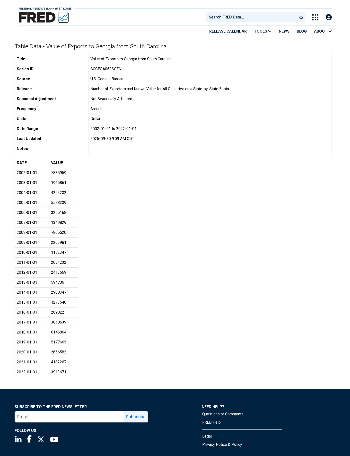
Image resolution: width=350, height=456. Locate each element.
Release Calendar (228, 31)
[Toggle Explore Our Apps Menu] (315, 17)
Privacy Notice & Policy (222, 444)
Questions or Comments (223, 414)
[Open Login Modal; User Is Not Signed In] (329, 17)
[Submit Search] (301, 17)
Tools (262, 31)
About (323, 31)
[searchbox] (252, 17)
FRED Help (211, 422)
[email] (69, 417)
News (284, 31)
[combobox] (251, 17)
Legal (207, 436)
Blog (302, 31)
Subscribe (136, 416)
